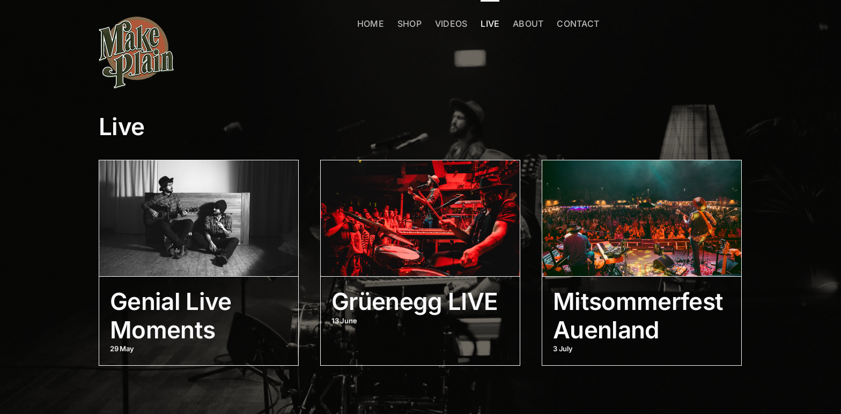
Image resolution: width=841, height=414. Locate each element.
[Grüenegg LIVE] (420, 218)
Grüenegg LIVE (414, 301)
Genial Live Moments (171, 315)
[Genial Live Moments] (198, 218)
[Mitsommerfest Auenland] (641, 218)
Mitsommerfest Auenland (638, 315)
